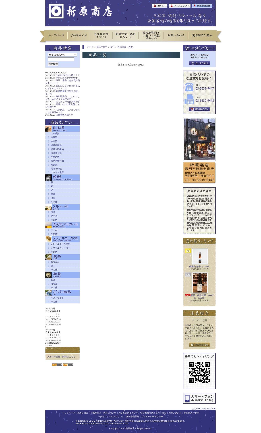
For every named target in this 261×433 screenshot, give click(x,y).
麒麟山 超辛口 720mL (199, 266)
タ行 (112, 47)
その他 (54, 202)
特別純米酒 (56, 153)
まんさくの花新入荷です (68, 101)
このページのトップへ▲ (204, 408)
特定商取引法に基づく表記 (153, 413)
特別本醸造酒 (57, 161)
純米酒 (54, 141)
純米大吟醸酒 (57, 149)
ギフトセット (57, 297)
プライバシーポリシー (152, 416)
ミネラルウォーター (60, 248)
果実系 (54, 216)
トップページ (68, 413)
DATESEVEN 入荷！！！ (68, 75)
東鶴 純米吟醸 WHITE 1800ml (199, 296)
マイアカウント (116, 416)
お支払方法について (128, 413)
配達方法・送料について (104, 413)
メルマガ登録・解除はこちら (61, 356)
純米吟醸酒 (56, 145)
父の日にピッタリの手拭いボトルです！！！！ (62, 87)
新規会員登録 (132, 416)
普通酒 (54, 165)
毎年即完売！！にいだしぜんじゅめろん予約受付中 (62, 97)
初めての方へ (83, 413)
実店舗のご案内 (191, 413)
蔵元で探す (101, 47)
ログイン (102, 416)
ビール (54, 230)
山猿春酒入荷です (64, 115)
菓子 (53, 266)
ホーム (90, 47)
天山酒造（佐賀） (126, 47)
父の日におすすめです (67, 78)
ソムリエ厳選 (57, 172)
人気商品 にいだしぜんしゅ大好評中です (62, 111)
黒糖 (53, 194)
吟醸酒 (54, 137)
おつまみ (55, 262)
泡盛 (53, 198)
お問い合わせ (175, 413)
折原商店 (130, 428)
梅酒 (53, 212)
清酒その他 (56, 168)
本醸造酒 (55, 157)
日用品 (54, 283)
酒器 (53, 279)
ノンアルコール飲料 (60, 244)
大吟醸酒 (55, 133)
